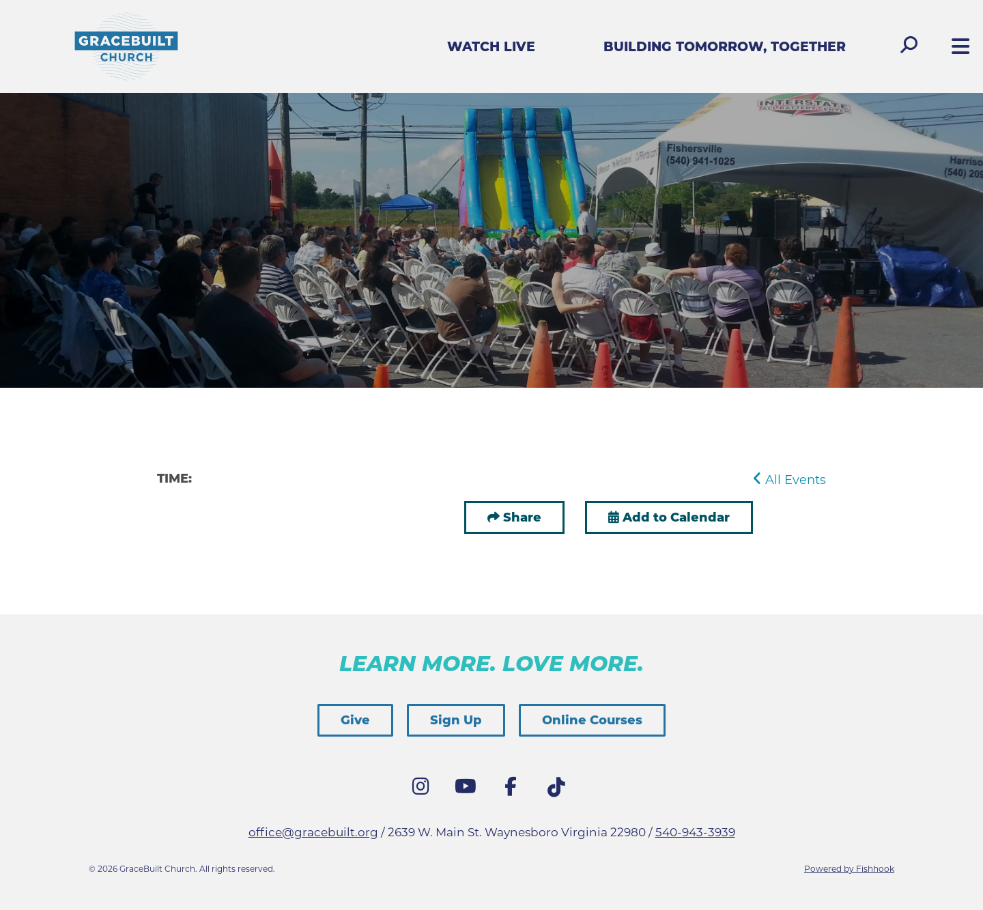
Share (522, 517)
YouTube (469, 790)
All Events (789, 479)
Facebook (514, 790)
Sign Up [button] (456, 720)
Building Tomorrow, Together (724, 47)
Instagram (424, 790)
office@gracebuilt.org (313, 832)
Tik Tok (559, 791)
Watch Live (491, 47)
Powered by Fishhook (849, 869)
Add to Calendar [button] (669, 517)
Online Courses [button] (592, 720)
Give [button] (355, 720)
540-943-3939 (695, 832)
